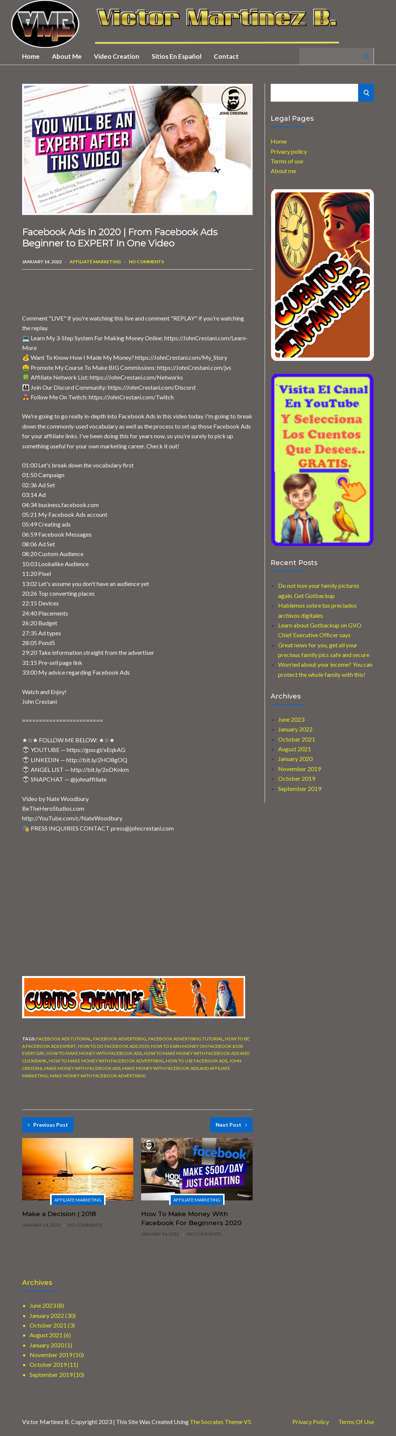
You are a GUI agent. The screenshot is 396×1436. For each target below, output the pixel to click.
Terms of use (287, 161)
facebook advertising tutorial (185, 1038)
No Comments (146, 261)
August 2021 (294, 748)
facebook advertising (119, 1038)
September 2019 (299, 788)
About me (67, 56)
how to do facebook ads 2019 (113, 1046)
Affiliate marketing (95, 261)
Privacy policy (289, 151)
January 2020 (295, 758)
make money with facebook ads (82, 1068)
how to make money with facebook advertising (106, 1061)
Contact (226, 56)
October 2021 (296, 739)
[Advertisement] (109, 292)
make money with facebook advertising (98, 1075)
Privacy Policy (310, 1422)
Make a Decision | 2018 (59, 1214)
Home (31, 56)
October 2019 (296, 778)
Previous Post (48, 1125)
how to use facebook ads (196, 1061)
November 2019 (299, 768)
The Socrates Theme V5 (220, 1421)
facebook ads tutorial (63, 1038)
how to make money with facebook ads (94, 1053)
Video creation (116, 56)
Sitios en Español (176, 56)
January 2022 (295, 729)
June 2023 (291, 719)
